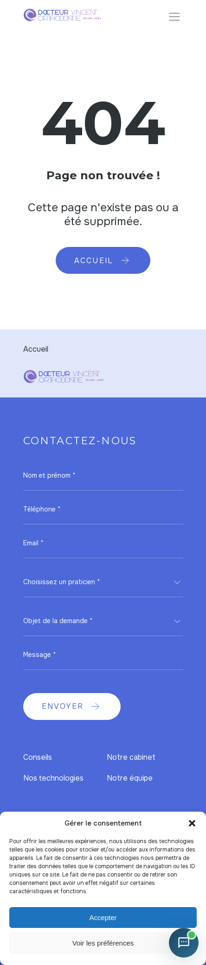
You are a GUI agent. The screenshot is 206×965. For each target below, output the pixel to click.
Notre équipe (130, 778)
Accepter (102, 917)
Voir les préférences (103, 943)
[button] (192, 823)
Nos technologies (53, 778)
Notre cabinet (131, 757)
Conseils (37, 757)
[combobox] (103, 582)
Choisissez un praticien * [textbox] (61, 582)
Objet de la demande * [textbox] (58, 621)
